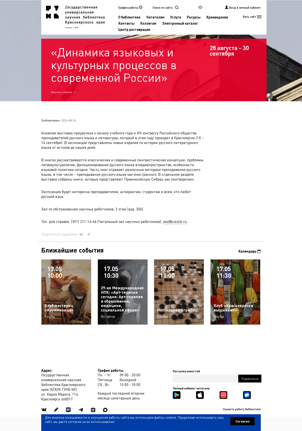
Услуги (175, 17)
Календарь (249, 251)
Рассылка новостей (186, 371)
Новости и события (61, 92)
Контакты (126, 23)
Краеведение (217, 17)
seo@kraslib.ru (175, 221)
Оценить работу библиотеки (242, 409)
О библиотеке (129, 17)
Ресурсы (193, 17)
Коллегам (148, 23)
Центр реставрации (134, 29)
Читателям (155, 17)
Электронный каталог (180, 23)
